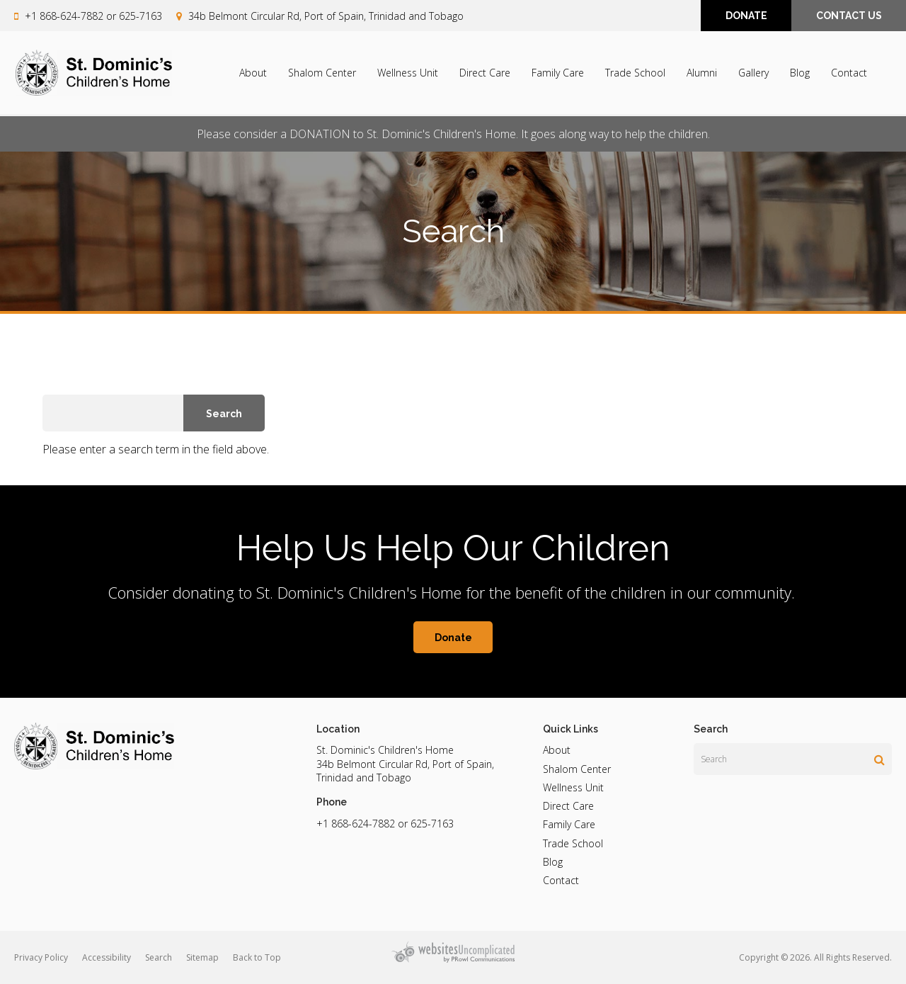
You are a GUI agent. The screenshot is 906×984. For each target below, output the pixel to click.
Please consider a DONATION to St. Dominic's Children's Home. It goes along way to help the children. (453, 134)
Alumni (702, 73)
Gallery (753, 73)
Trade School (635, 73)
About (253, 73)
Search (158, 957)
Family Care (558, 73)
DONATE (746, 16)
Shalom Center (322, 73)
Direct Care (484, 73)
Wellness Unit (407, 73)
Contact (849, 73)
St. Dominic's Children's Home (385, 750)
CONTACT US (849, 16)
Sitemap (202, 957)
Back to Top (257, 957)
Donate (453, 637)
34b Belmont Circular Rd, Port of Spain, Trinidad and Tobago (326, 16)
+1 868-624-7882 (64, 16)
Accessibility (106, 957)
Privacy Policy (41, 957)
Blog (800, 73)
